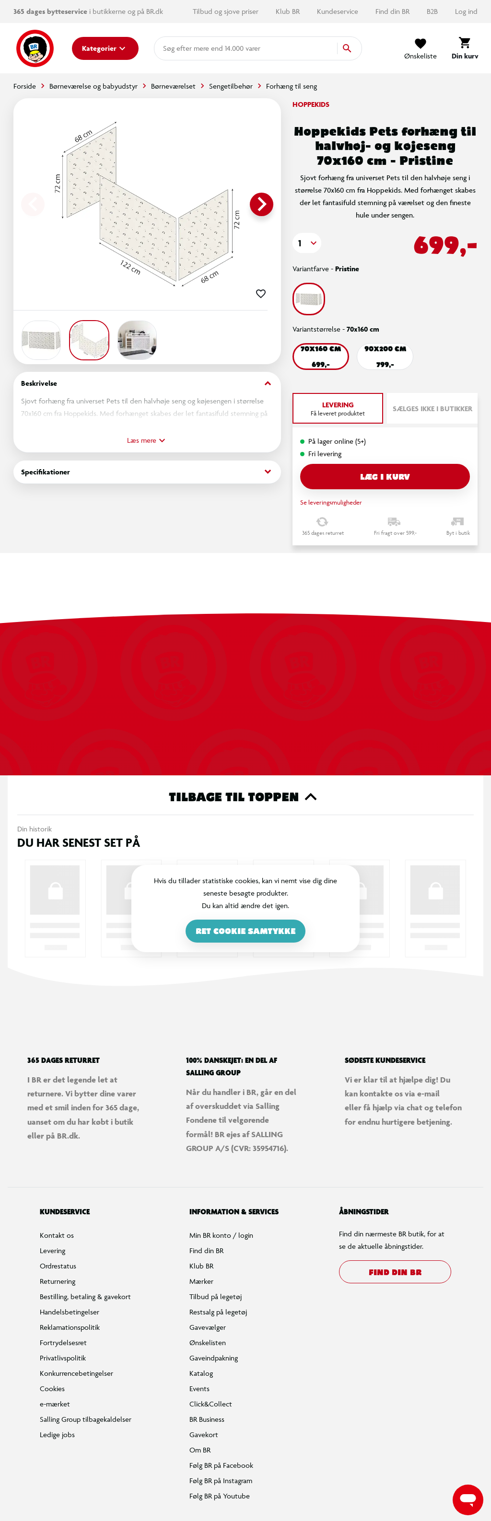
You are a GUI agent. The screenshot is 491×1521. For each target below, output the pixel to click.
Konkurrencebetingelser (76, 1373)
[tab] (337, 408)
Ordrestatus (58, 1265)
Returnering (57, 1281)
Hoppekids (310, 104)
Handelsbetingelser (69, 1311)
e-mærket (55, 1403)
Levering (52, 1250)
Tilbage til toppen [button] (246, 797)
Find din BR (393, 11)
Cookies (52, 1388)
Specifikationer (147, 472)
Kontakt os (57, 1235)
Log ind (466, 11)
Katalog (201, 1373)
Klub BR (289, 11)
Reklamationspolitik (70, 1327)
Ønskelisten (207, 1342)
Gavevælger (207, 1327)
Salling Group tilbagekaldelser (85, 1419)
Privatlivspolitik (63, 1357)
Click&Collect (210, 1403)
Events (199, 1388)
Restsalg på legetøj (218, 1311)
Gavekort (203, 1434)
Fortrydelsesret (63, 1342)
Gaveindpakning (213, 1357)
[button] (306, 243)
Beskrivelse (147, 384)
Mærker (201, 1281)
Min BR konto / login (221, 1235)
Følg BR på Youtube (219, 1495)
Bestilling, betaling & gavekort (85, 1296)
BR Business (206, 1419)
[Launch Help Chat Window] (468, 1500)
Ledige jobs (57, 1434)
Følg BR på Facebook (221, 1465)
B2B (433, 11)
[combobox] (178, 48)
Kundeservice (338, 11)
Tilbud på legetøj (215, 1296)
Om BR (199, 1449)
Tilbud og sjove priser (226, 11)
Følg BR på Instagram (220, 1480)
